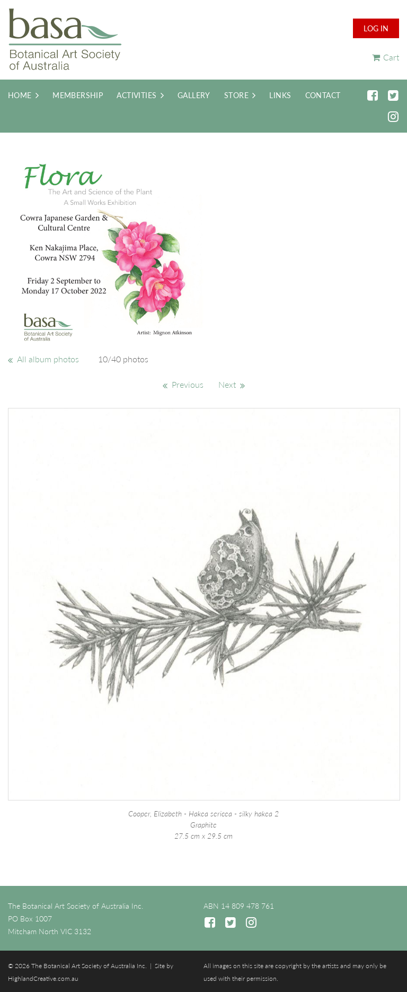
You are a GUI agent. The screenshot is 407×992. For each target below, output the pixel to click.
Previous (188, 384)
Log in (376, 28)
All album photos (48, 359)
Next (227, 384)
